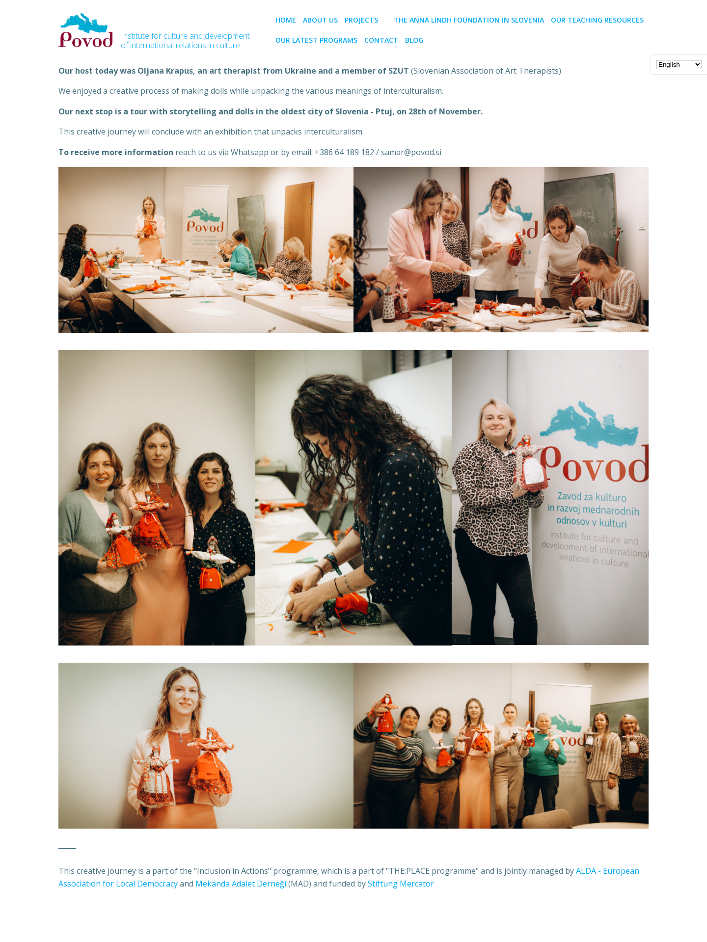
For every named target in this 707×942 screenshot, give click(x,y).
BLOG (414, 40)
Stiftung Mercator (401, 883)
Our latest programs (316, 40)
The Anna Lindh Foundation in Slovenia (469, 20)
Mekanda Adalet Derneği (240, 883)
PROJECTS (366, 20)
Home (285, 20)
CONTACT (381, 40)
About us (320, 20)
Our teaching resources (597, 20)
